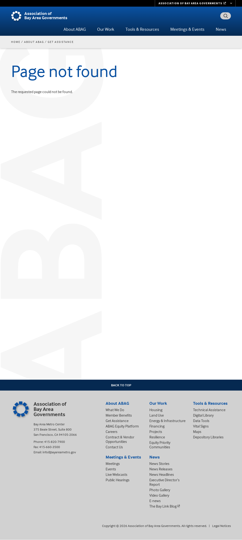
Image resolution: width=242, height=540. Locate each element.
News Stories (159, 463)
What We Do (115, 409)
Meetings (113, 463)
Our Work (105, 29)
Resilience (157, 437)
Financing (156, 426)
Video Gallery (159, 495)
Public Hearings (118, 479)
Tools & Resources (142, 29)
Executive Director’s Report (164, 482)
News (221, 29)
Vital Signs (201, 426)
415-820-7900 (54, 442)
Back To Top (121, 385)
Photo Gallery (159, 489)
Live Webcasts (116, 474)
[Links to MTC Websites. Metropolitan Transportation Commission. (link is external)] (195, 3)
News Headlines (161, 474)
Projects (155, 431)
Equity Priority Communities (159, 444)
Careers (111, 431)
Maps (197, 431)
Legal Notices (221, 526)
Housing (155, 409)
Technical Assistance (209, 409)
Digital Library (203, 415)
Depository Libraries (208, 437)
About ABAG (75, 29)
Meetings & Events (187, 29)
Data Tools (201, 420)
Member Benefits (119, 415)
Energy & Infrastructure (167, 420)
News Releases (161, 469)
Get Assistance (61, 42)
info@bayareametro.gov (59, 452)
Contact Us (114, 447)
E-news (155, 500)
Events (111, 469)
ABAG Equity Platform (122, 426)
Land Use (156, 415)
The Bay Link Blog (163, 506)
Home (15, 42)
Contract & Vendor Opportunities (120, 439)
